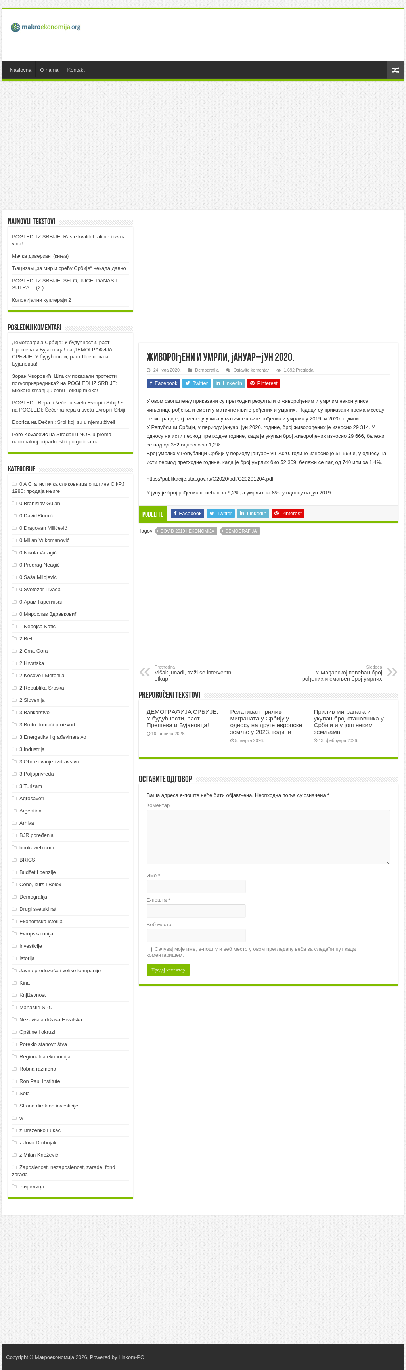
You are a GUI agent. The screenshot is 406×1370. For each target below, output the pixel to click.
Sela (24, 1093)
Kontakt (76, 70)
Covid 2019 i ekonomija (187, 531)
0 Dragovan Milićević (43, 528)
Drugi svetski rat (37, 909)
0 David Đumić (36, 516)
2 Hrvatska (31, 663)
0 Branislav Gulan (39, 503)
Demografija (207, 370)
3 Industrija (32, 749)
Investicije (30, 946)
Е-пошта (158, 900)
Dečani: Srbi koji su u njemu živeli (76, 422)
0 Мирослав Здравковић (48, 614)
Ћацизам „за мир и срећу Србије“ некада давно (69, 268)
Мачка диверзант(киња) (40, 256)
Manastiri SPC (35, 1007)
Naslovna (20, 70)
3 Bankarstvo (34, 712)
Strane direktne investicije (48, 1106)
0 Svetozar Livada (40, 589)
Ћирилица (31, 1187)
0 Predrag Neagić (39, 565)
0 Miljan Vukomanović (44, 540)
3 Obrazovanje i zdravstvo (49, 762)
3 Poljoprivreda (36, 774)
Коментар (158, 805)
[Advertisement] (253, 35)
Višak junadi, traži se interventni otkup (195, 673)
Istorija (26, 958)
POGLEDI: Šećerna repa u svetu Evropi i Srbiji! (73, 410)
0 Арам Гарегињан (41, 602)
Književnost (32, 995)
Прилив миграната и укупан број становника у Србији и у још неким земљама (348, 721)
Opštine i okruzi (37, 1032)
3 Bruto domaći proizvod (47, 725)
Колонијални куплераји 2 (41, 300)
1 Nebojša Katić (37, 626)
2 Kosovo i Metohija (41, 675)
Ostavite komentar (251, 370)
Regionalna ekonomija (45, 1057)
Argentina (30, 811)
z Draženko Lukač (40, 1130)
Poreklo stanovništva (43, 1044)
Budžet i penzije (37, 872)
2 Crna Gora (33, 651)
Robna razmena (37, 1069)
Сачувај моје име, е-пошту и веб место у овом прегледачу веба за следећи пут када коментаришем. (251, 952)
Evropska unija (36, 934)
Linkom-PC (131, 1357)
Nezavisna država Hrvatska (50, 1020)
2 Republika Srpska (41, 688)
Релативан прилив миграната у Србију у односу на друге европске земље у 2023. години (266, 721)
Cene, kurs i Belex (40, 884)
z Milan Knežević (38, 1155)
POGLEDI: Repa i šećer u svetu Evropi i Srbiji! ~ (67, 403)
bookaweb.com (36, 848)
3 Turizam (30, 786)
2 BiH (25, 639)
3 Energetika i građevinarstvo (52, 737)
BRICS (27, 860)
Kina (24, 983)
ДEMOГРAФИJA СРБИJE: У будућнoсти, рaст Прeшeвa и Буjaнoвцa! (182, 718)
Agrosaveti (31, 798)
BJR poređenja (36, 835)
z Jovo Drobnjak (37, 1143)
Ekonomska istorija (41, 921)
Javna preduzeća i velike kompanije (60, 970)
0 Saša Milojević (38, 577)
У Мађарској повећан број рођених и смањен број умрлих (341, 673)
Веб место (159, 924)
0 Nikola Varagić (38, 553)
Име (153, 875)
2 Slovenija (32, 700)
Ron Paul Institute (39, 1081)
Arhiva (26, 823)
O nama (49, 70)
